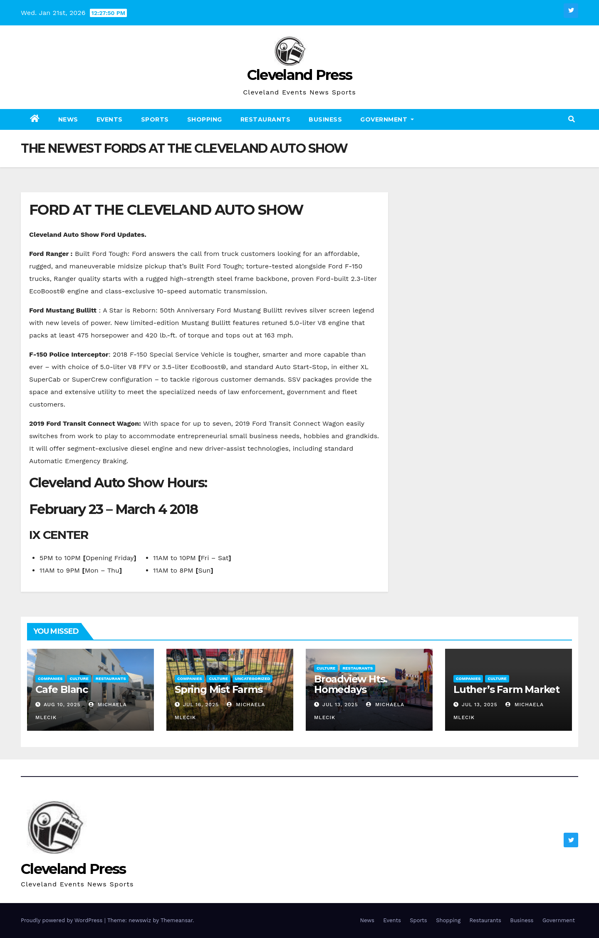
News (68, 119)
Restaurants (265, 119)
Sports (155, 119)
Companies (50, 678)
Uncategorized (252, 678)
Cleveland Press (299, 75)
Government (387, 119)
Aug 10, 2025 (62, 704)
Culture (78, 678)
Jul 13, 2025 (340, 704)
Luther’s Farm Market (506, 689)
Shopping (204, 119)
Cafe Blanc (61, 689)
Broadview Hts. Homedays (350, 684)
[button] (571, 119)
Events (110, 119)
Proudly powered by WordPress (62, 920)
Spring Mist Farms (218, 689)
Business (325, 119)
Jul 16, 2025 (201, 704)
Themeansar (177, 920)
